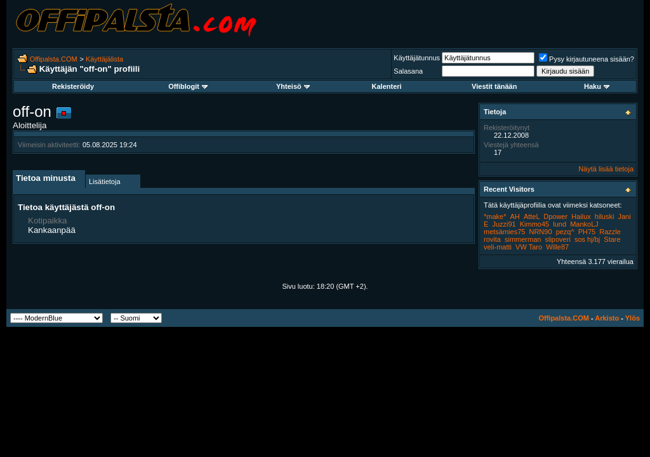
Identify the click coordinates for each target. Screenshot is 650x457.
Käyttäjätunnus (417, 58)
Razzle (610, 231)
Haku (596, 86)
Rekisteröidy (73, 86)
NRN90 (540, 231)
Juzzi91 (503, 224)
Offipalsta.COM (53, 59)
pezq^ (565, 231)
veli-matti (498, 247)
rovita (492, 239)
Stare (612, 239)
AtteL (532, 216)
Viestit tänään (494, 86)
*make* (495, 216)
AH (515, 216)
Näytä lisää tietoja (605, 169)
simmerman (523, 239)
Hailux (581, 216)
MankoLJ (584, 224)
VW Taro (528, 247)
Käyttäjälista (104, 59)
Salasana (408, 71)
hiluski (604, 216)
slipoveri (557, 239)
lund (559, 224)
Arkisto (607, 318)
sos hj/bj (587, 239)
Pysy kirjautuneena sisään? (586, 59)
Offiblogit (188, 86)
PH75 (587, 231)
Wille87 (557, 247)
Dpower (555, 216)
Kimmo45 (534, 224)
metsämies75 (504, 231)
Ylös (632, 318)
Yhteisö (293, 86)
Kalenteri (387, 86)
